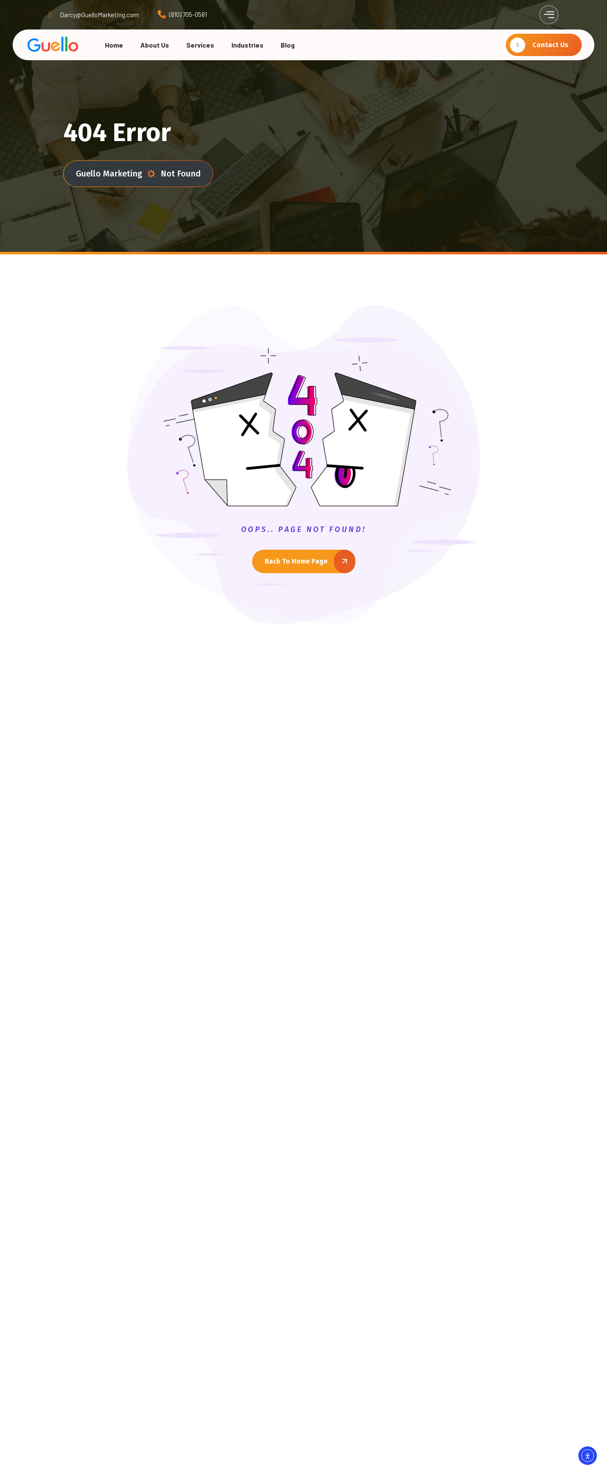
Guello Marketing (116, 174)
